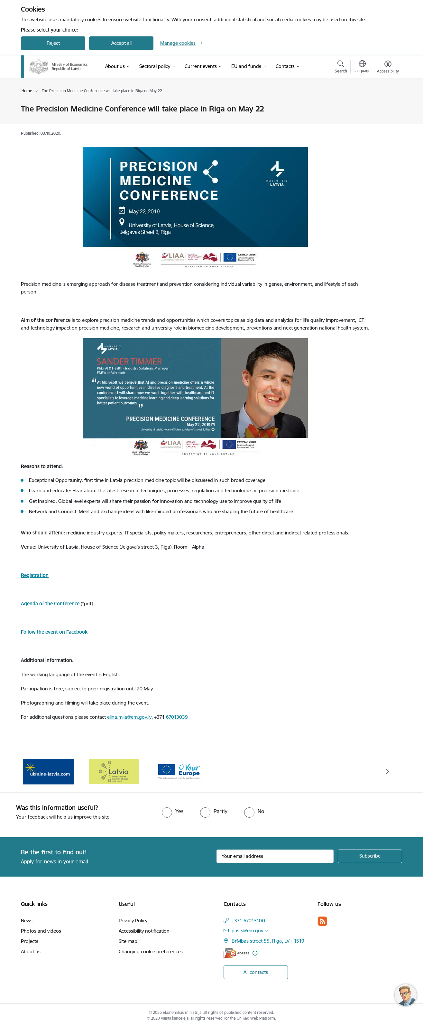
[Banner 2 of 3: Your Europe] (179, 771)
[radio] (172, 811)
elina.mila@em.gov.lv (129, 717)
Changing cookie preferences (151, 951)
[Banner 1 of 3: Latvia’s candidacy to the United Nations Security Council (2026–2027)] (114, 771)
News (26, 921)
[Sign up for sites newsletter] (370, 856)
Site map (128, 941)
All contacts (256, 972)
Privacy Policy (133, 921)
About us (31, 951)
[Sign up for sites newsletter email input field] (275, 856)
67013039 (177, 717)
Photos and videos (41, 931)
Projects (29, 941)
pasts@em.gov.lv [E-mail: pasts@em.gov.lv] (250, 930)
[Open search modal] (341, 67)
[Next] (387, 771)
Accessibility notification (144, 931)
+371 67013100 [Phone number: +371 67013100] (248, 921)
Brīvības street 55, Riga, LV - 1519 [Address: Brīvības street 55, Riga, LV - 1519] (268, 941)
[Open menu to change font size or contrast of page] (388, 67)
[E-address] (236, 953)
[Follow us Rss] (322, 921)
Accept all (121, 43)
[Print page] (386, 106)
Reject (53, 43)
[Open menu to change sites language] (362, 67)
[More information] (255, 953)
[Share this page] (386, 122)
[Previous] (35, 771)
